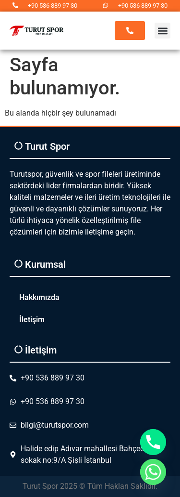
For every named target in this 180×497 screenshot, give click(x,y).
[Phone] (153, 442)
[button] (162, 31)
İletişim (32, 319)
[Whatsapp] (153, 472)
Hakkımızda (39, 297)
